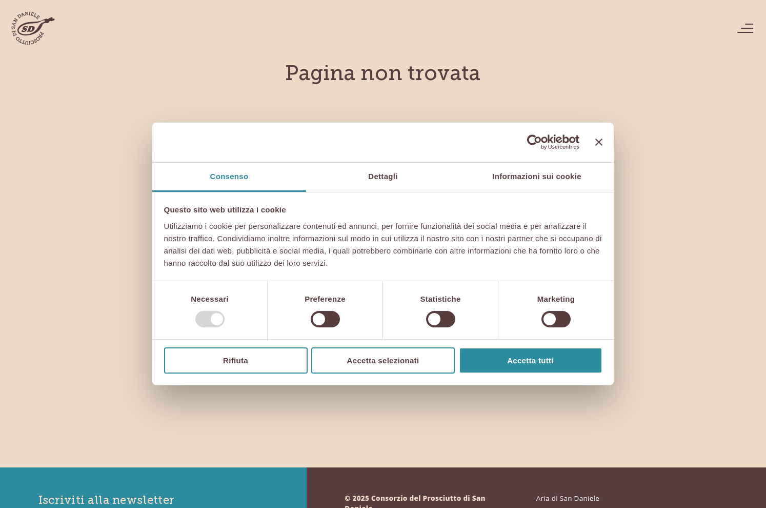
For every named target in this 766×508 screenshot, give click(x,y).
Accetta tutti (530, 360)
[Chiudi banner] (598, 142)
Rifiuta (235, 360)
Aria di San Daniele (567, 498)
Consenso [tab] (229, 176)
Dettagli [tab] (382, 176)
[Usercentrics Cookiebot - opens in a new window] (534, 142)
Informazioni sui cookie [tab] (536, 176)
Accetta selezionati (383, 360)
